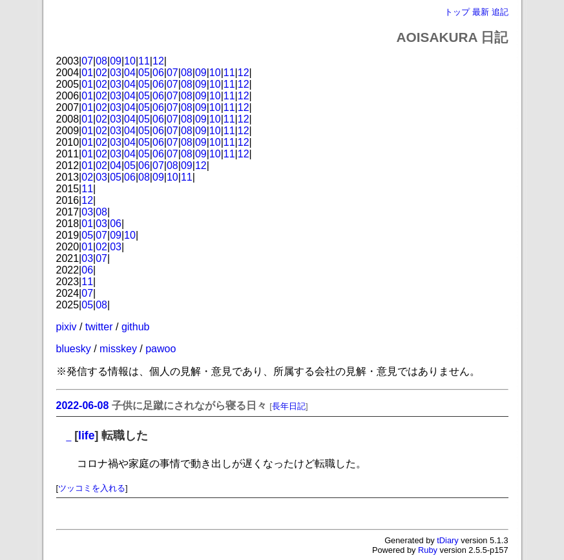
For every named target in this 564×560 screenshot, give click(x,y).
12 (158, 60)
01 (87, 72)
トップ (457, 12)
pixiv (66, 326)
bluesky (73, 348)
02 (101, 72)
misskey (118, 348)
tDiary (447, 540)
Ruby (427, 550)
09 (115, 60)
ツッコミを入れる (91, 488)
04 (130, 72)
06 (158, 72)
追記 (500, 12)
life (86, 435)
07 (87, 60)
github (135, 326)
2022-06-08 (82, 405)
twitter (99, 326)
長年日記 (289, 406)
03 (115, 72)
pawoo (160, 348)
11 (144, 60)
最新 (480, 12)
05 (144, 72)
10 (130, 60)
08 (101, 60)
